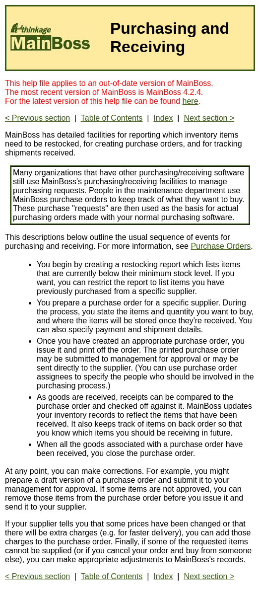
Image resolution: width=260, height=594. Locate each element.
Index (163, 118)
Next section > (209, 118)
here (190, 101)
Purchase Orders (221, 246)
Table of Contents (112, 118)
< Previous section (37, 118)
